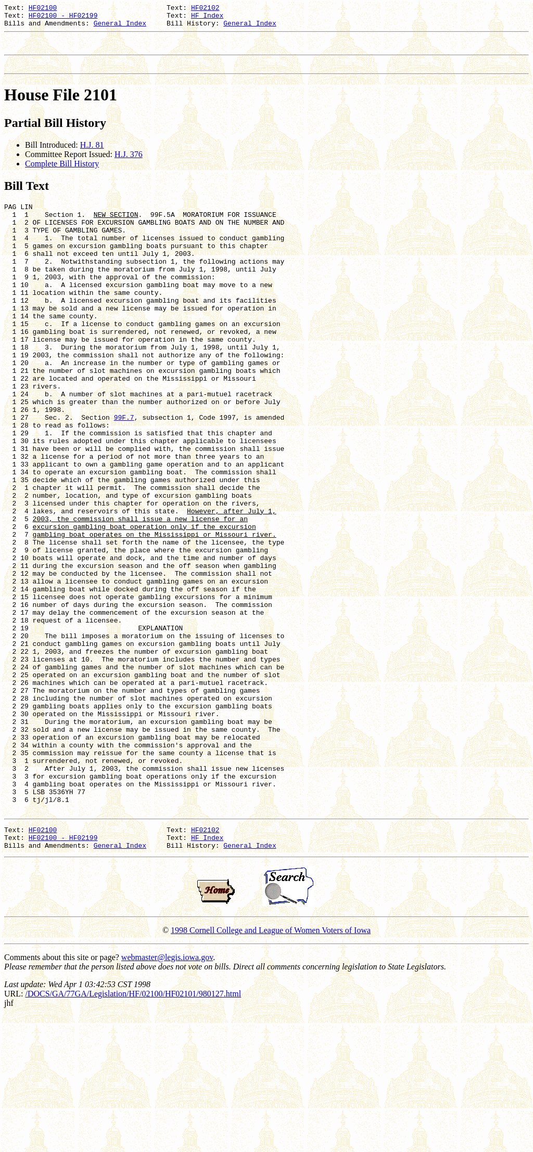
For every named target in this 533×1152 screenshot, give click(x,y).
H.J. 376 (129, 163)
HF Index (207, 18)
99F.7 (124, 470)
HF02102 (205, 9)
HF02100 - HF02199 (63, 18)
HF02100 (43, 9)
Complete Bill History (62, 173)
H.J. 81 (92, 154)
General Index (120, 27)
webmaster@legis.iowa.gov (167, 1093)
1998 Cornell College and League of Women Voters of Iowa (271, 1066)
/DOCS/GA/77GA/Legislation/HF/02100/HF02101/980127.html (133, 1129)
